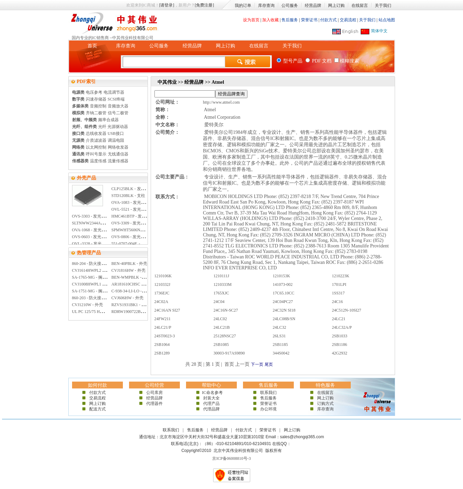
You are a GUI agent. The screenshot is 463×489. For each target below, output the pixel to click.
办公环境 (268, 409)
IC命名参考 (211, 392)
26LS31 (279, 336)
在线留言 (359, 5)
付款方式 (328, 20)
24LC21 (338, 318)
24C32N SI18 (284, 310)
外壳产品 (86, 178)
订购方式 (325, 403)
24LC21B (221, 327)
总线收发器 (96, 133)
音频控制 (98, 106)
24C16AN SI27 (167, 310)
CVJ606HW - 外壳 (127, 297)
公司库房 (154, 392)
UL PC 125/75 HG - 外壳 (93, 311)
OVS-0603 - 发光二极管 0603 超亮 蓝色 (107, 236)
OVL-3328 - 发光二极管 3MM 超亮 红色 (107, 243)
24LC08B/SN (284, 318)
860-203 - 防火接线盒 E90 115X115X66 (106, 297)
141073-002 (283, 284)
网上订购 (336, 5)
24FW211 (162, 318)
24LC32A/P (342, 327)
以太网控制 (96, 147)
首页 (92, 45)
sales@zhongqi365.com (302, 436)
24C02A (161, 301)
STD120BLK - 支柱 (129, 195)
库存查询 (266, 5)
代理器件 (154, 403)
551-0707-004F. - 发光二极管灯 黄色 (143, 243)
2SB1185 (280, 344)
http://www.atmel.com (221, 102)
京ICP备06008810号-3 (231, 458)
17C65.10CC (283, 293)
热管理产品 (89, 252)
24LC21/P (162, 327)
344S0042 (281, 353)
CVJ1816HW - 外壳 (129, 270)
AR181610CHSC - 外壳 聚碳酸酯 (141, 284)
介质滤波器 (96, 140)
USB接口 (116, 133)
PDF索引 (86, 81)
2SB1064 (162, 344)
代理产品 (211, 403)
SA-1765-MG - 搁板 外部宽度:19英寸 (105, 277)
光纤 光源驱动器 (113, 126)
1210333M (222, 284)
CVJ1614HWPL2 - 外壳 (92, 270)
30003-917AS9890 (229, 353)
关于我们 (383, 5)
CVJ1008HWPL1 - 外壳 (92, 284)
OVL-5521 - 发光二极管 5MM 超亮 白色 (147, 209)
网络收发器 (118, 147)
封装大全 (211, 398)
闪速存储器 (96, 99)
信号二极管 (118, 112)
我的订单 (243, 5)
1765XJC (221, 293)
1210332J (162, 284)
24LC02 (220, 318)
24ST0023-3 (164, 336)
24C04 (218, 301)
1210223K (340, 275)
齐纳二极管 (96, 112)
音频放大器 (118, 106)
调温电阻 (116, 140)
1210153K (281, 275)
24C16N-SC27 (225, 310)
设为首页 (251, 20)
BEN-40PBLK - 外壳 (130, 263)
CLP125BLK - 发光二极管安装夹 (141, 188)
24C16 (337, 301)
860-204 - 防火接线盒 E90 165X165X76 (106, 263)
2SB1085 (221, 344)
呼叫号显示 (96, 154)
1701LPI (339, 284)
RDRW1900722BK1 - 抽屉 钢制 (139, 311)
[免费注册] (204, 5)
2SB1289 (162, 353)
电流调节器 (114, 92)
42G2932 (339, 353)
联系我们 (268, 392)
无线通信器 (118, 154)
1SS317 (338, 293)
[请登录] (166, 5)
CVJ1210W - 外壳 (87, 304)
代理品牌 (211, 409)
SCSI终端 (116, 99)
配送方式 (97, 409)
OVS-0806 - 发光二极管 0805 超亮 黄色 (146, 236)
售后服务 (289, 20)
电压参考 (94, 92)
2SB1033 (339, 336)
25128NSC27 (224, 336)
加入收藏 (270, 20)
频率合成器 (108, 119)
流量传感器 (118, 161)
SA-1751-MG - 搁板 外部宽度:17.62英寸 (107, 291)
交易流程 (348, 20)
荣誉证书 (309, 20)
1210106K (163, 275)
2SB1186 (339, 344)
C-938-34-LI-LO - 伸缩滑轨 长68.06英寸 (147, 291)
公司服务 (289, 5)
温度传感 (98, 161)
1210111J (221, 275)
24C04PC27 (283, 301)
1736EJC (162, 293)
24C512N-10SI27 (346, 310)
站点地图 (387, 20)
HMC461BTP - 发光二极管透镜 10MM (145, 216)
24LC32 (279, 327)
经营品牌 (313, 5)
